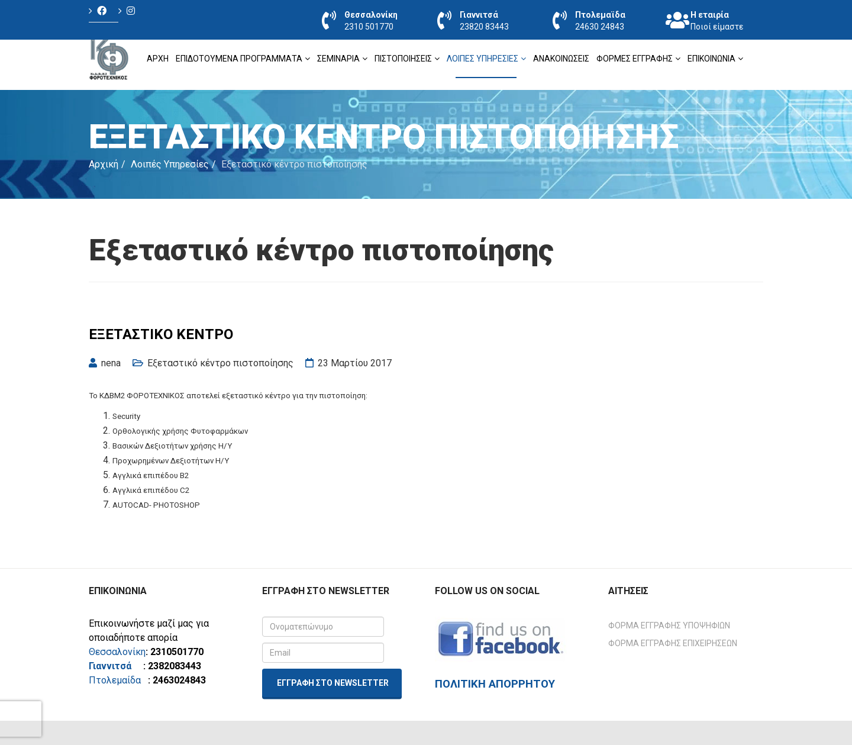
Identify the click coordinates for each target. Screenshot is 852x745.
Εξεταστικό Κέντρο (161, 334)
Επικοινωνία (711, 58)
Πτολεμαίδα (115, 680)
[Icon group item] (103, 11)
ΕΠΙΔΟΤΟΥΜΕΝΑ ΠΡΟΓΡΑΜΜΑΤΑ (239, 58)
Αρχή (158, 58)
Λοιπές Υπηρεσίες (482, 58)
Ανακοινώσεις (561, 58)
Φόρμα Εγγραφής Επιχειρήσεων (672, 643)
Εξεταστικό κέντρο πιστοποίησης (220, 363)
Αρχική (103, 164)
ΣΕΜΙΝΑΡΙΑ (338, 58)
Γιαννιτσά (115, 666)
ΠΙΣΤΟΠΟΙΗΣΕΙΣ (403, 58)
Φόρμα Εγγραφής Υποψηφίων (669, 625)
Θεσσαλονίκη (117, 651)
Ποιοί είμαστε (716, 26)
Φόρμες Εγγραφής (634, 58)
